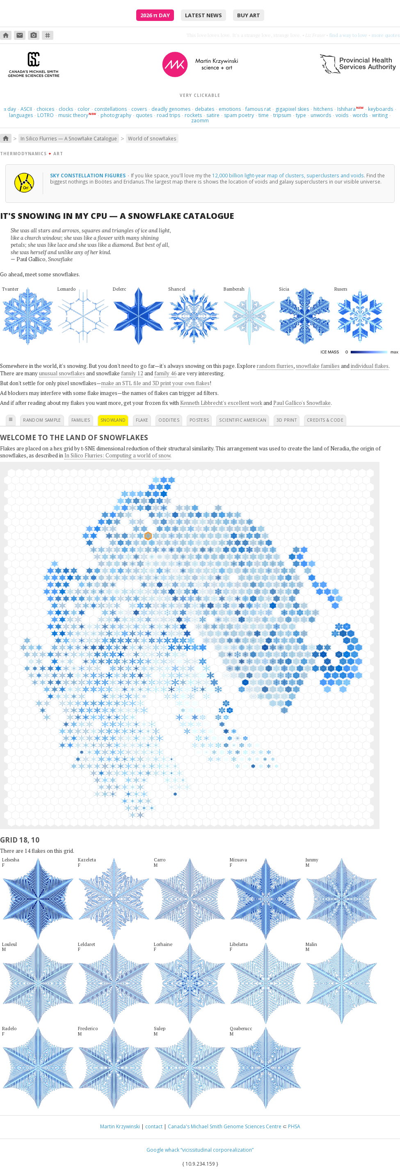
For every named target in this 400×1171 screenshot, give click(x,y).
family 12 (132, 373)
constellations (110, 109)
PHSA (294, 1126)
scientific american (242, 420)
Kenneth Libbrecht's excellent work (221, 402)
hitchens (323, 109)
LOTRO (45, 115)
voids (342, 115)
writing (380, 115)
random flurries (275, 366)
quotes (144, 115)
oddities (168, 420)
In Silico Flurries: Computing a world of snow (117, 455)
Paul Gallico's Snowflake (302, 402)
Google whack (162, 1149)
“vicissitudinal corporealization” (217, 1149)
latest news (203, 15)
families (80, 420)
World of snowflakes (152, 138)
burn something (350, 35)
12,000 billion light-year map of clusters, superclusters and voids (288, 175)
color (84, 109)
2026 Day (155, 15)
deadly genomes (170, 109)
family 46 (165, 373)
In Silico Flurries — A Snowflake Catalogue (69, 138)
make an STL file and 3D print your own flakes (155, 383)
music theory (73, 115)
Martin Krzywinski (120, 1126)
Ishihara (346, 109)
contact (153, 1126)
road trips (168, 115)
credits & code (325, 420)
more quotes (386, 35)
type (301, 115)
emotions (230, 109)
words (360, 115)
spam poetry (239, 115)
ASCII (26, 109)
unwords (321, 115)
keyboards (380, 109)
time (263, 115)
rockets (193, 115)
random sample (42, 420)
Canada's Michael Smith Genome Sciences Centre (224, 1126)
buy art (248, 15)
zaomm (200, 120)
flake (142, 420)
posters (199, 420)
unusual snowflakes (62, 373)
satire (212, 115)
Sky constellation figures (88, 175)
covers (139, 109)
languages (21, 115)
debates (204, 109)
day (10, 109)
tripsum (282, 115)
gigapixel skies (292, 109)
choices (45, 109)
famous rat (258, 109)
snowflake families (318, 366)
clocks (66, 109)
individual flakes (370, 366)
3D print (287, 420)
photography (116, 115)
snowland (113, 420)
